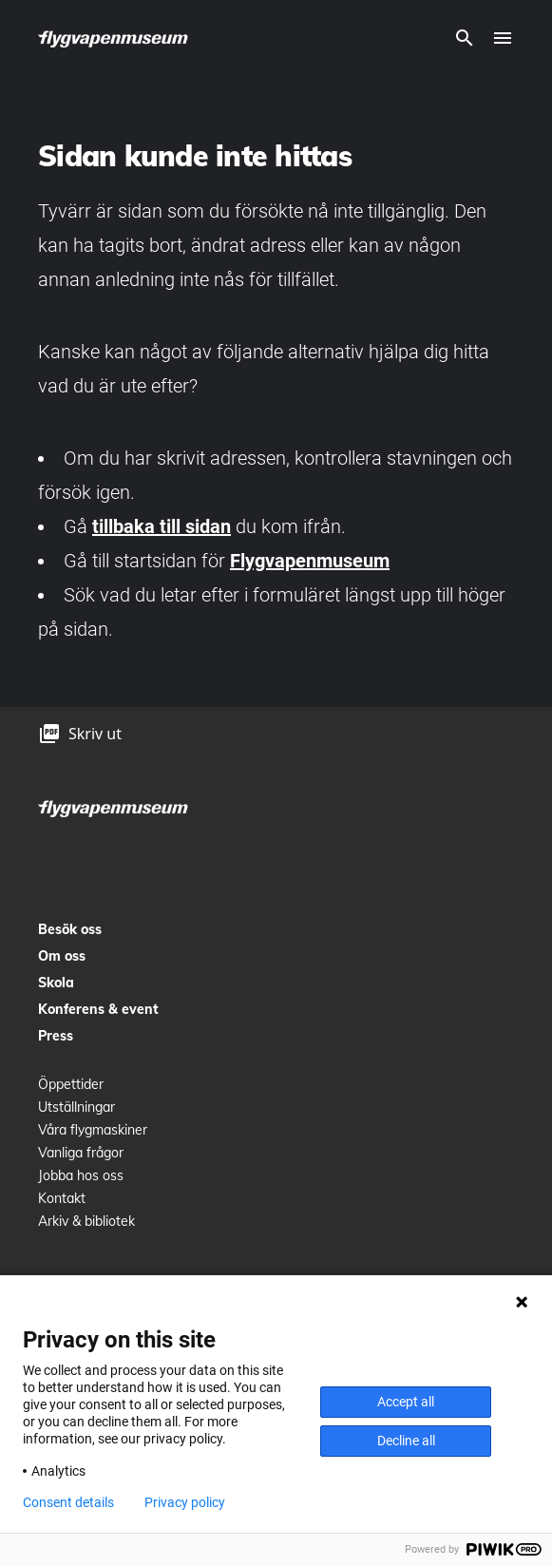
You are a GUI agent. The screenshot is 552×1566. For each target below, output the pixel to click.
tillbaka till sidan (161, 526)
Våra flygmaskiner (92, 1129)
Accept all (405, 1401)
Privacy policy (184, 1502)
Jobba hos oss (81, 1175)
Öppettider (71, 1084)
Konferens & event (98, 1009)
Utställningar (76, 1107)
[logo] (114, 38)
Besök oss (70, 929)
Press (55, 1035)
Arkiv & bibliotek (86, 1221)
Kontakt (62, 1198)
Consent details (68, 1502)
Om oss (62, 955)
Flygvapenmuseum (310, 560)
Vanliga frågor (81, 1152)
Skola (56, 982)
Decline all (406, 1440)
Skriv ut (95, 733)
